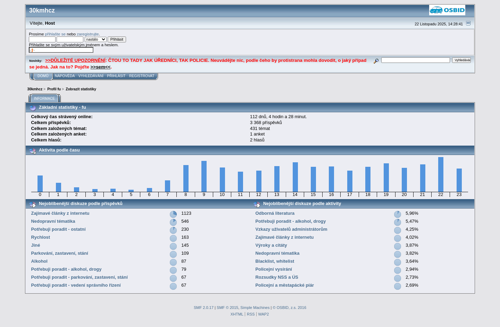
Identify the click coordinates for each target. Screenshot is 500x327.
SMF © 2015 (227, 307)
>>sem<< (101, 67)
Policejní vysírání (274, 269)
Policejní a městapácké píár (285, 285)
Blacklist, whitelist (275, 261)
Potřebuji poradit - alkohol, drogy (66, 269)
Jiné (35, 245)
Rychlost (40, 237)
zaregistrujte (88, 34)
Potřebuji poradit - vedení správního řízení (76, 285)
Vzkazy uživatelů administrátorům (291, 229)
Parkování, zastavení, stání (59, 253)
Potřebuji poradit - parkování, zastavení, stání (79, 277)
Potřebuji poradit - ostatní (58, 229)
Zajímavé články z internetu (60, 213)
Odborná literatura (275, 213)
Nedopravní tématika (53, 221)
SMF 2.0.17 (204, 307)
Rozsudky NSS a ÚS (277, 277)
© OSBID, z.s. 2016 (290, 307)
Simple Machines (254, 307)
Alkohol (39, 261)
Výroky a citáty (271, 245)
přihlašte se (55, 34)
